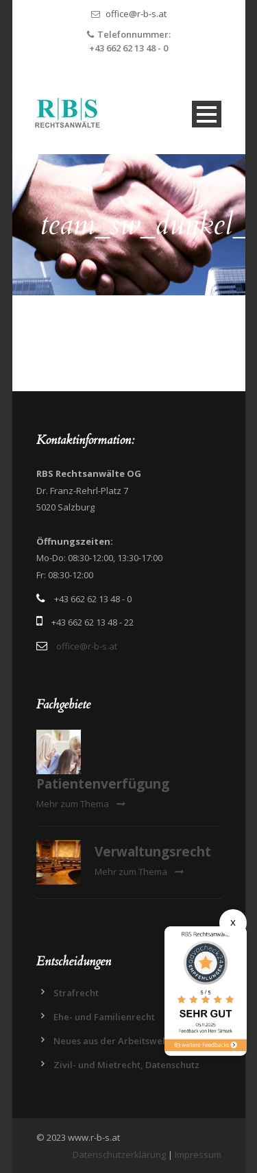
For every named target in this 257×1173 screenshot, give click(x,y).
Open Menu (206, 114)
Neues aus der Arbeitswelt (111, 1041)
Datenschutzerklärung (119, 1154)
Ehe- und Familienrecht (104, 1017)
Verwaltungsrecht (153, 852)
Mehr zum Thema (80, 804)
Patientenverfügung (102, 784)
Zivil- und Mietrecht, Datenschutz (126, 1065)
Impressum (198, 1154)
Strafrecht (76, 993)
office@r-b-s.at (136, 14)
